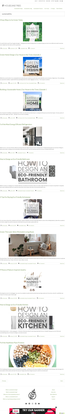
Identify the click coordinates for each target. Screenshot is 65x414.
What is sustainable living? (11, 392)
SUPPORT (53, 1)
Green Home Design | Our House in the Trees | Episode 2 (20, 55)
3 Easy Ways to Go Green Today (11, 20)
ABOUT (36, 1)
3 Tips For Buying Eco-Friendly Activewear (15, 197)
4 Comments (31, 152)
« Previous (4, 380)
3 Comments (32, 48)
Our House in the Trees (24, 83)
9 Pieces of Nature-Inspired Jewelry (13, 270)
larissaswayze (4, 48)
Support (53, 396)
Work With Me (53, 394)
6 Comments (40, 117)
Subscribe (53, 392)
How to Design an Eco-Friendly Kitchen (14, 305)
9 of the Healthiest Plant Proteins (12, 343)
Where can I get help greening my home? (11, 399)
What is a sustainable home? (12, 396)
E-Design (53, 8)
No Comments (42, 83)
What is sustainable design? (12, 389)
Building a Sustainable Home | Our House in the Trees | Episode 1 (23, 89)
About (53, 389)
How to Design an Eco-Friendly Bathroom (15, 159)
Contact (53, 399)
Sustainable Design (18, 8)
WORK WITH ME (42, 1)
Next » (61, 380)
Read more (62, 48)
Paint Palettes (59, 8)
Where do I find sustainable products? (11, 394)
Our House (46, 8)
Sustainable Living (28, 8)
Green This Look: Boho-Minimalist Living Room (17, 232)
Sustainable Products (38, 8)
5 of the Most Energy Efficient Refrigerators (16, 124)
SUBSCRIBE (48, 1)
